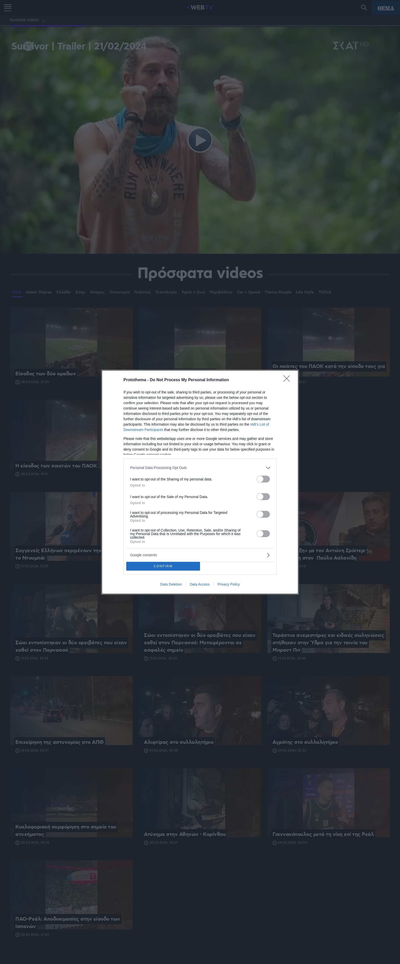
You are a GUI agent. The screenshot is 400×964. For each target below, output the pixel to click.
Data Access (200, 584)
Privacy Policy (229, 584)
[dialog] (200, 482)
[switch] (263, 479)
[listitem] (200, 468)
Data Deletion (171, 584)
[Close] (288, 380)
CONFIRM (163, 566)
